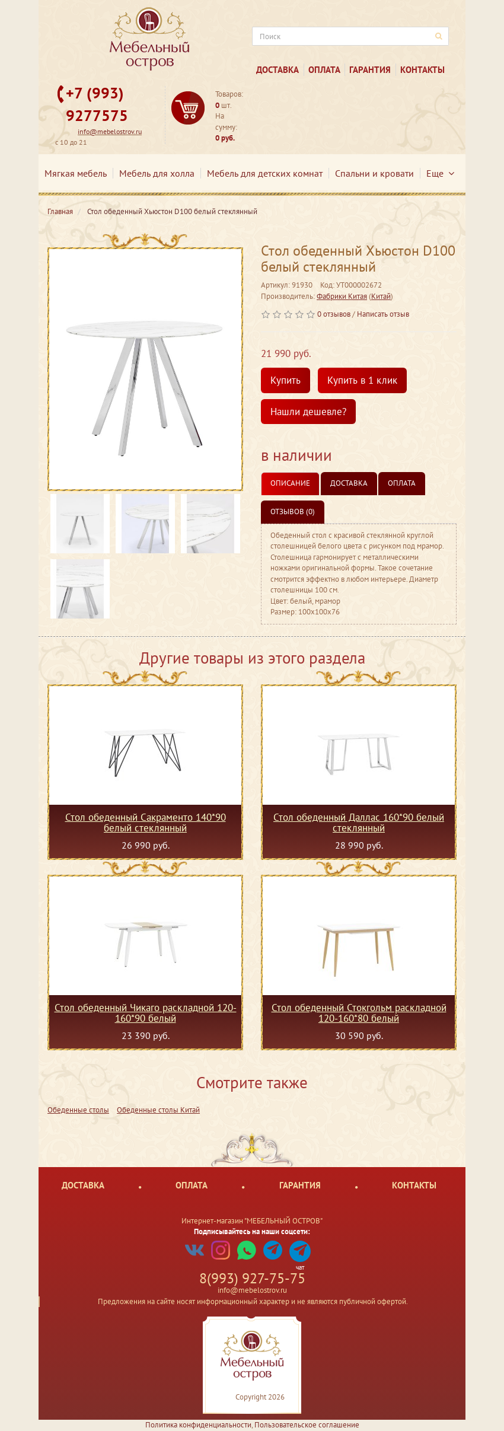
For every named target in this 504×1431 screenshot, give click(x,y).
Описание (290, 483)
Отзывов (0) (292, 511)
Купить (285, 380)
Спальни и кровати (374, 173)
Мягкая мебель (75, 173)
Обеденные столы (78, 1110)
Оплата (324, 69)
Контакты (422, 69)
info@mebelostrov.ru (110, 131)
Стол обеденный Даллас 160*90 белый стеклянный (358, 822)
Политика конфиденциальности (198, 1425)
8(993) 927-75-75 (252, 1278)
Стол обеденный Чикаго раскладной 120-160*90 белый (146, 1013)
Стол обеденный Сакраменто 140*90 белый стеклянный (145, 822)
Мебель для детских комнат (265, 173)
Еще (440, 173)
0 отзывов (333, 314)
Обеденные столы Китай (158, 1110)
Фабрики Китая (342, 296)
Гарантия (370, 69)
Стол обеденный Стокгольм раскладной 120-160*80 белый (359, 1013)
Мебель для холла (156, 173)
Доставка (277, 69)
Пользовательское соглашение (306, 1425)
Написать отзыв (383, 314)
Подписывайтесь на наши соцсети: (252, 1231)
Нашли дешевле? (308, 411)
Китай (381, 296)
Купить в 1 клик (362, 380)
